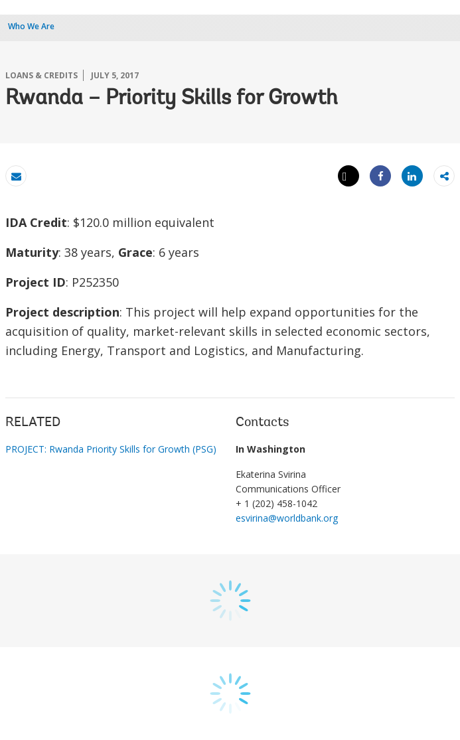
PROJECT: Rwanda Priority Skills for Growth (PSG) (110, 449)
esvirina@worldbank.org (287, 518)
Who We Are (31, 26)
